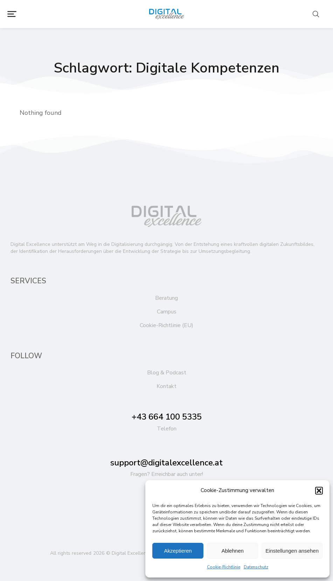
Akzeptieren (178, 551)
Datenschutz (256, 567)
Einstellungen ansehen (292, 551)
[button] (318, 490)
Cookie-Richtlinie (223, 567)
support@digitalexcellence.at (166, 462)
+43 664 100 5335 (167, 416)
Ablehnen (232, 551)
